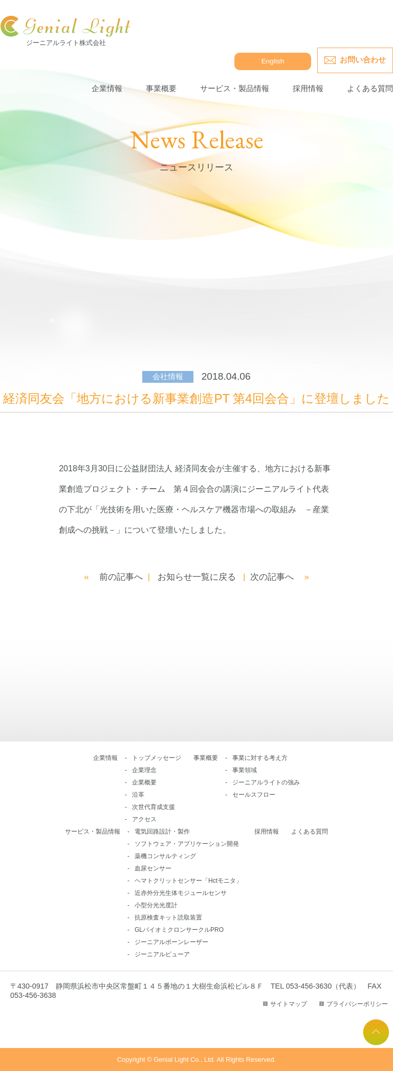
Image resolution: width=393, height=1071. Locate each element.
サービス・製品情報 (234, 88)
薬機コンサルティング (165, 856)
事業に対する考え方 (260, 757)
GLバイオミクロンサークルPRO (179, 929)
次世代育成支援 (153, 807)
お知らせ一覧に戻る (197, 577)
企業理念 (144, 770)
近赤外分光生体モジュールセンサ (181, 893)
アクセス (144, 819)
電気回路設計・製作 (162, 831)
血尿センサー (153, 868)
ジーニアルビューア (162, 954)
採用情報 (308, 88)
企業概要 (144, 782)
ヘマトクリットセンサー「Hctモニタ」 (188, 880)
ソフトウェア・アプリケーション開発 (187, 843)
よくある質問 (370, 88)
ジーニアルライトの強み (266, 782)
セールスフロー (253, 794)
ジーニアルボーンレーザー (171, 942)
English (273, 61)
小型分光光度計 (156, 905)
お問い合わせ (363, 59)
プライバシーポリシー (357, 1004)
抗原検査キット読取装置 (168, 917)
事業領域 (244, 770)
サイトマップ (288, 1004)
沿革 (138, 794)
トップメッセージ (156, 757)
